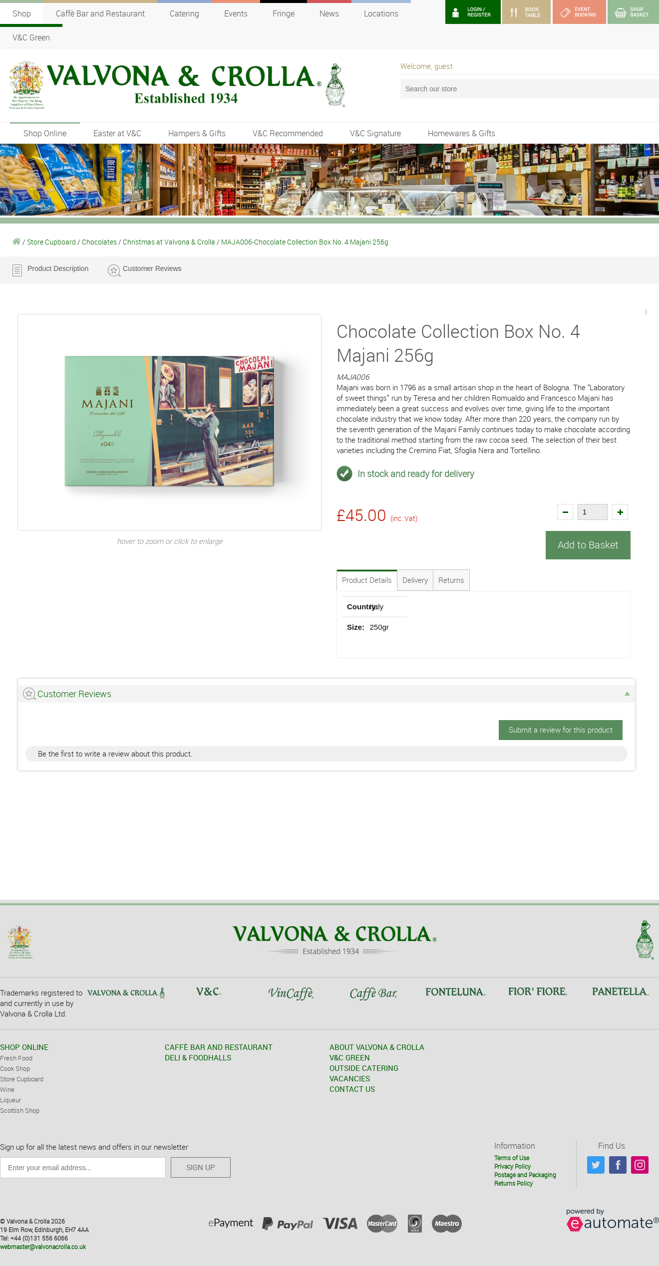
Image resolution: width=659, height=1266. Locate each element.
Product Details (367, 579)
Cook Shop (15, 1067)
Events (236, 13)
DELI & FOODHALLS (198, 1057)
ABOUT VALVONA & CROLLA (377, 1046)
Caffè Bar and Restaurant (100, 13)
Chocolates (99, 242)
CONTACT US (352, 1088)
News (329, 13)
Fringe (284, 13)
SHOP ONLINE (24, 1046)
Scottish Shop (19, 1109)
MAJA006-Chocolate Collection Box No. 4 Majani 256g (304, 242)
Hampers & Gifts (197, 133)
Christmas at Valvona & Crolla (169, 242)
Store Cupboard (51, 242)
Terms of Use (511, 1158)
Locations (381, 13)
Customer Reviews (152, 268)
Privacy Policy (512, 1166)
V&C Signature (375, 133)
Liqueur (10, 1099)
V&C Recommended (288, 133)
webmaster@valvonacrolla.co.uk (43, 1246)
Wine (7, 1088)
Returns (451, 579)
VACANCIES (350, 1078)
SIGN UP (200, 1167)
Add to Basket (588, 544)
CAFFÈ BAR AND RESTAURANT (219, 1046)
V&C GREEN (350, 1057)
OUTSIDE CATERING (364, 1067)
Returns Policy (513, 1183)
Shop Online (44, 133)
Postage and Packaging (525, 1174)
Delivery (415, 579)
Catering (184, 13)
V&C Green (31, 37)
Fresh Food (16, 1057)
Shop (21, 13)
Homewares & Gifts (461, 133)
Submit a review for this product (561, 729)
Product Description (57, 268)
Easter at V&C (117, 133)
